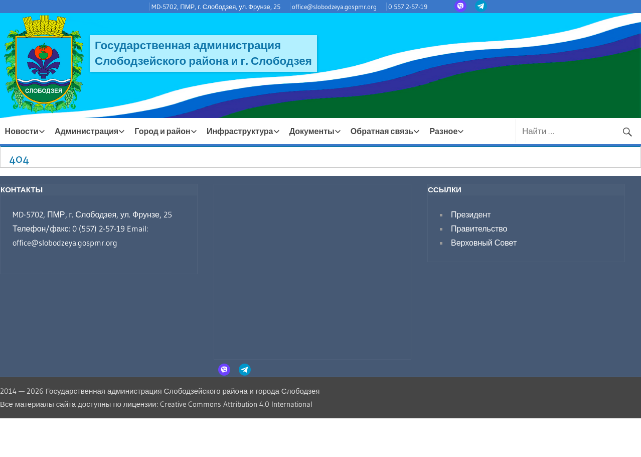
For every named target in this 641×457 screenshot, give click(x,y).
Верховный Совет (484, 243)
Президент (471, 214)
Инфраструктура (243, 131)
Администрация (90, 131)
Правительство (479, 228)
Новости (25, 131)
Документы (315, 131)
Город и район (165, 131)
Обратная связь (385, 131)
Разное (446, 131)
